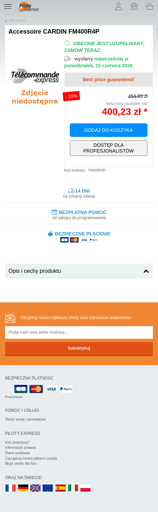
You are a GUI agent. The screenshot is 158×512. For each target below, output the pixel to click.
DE (23, 488)
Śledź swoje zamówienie (25, 419)
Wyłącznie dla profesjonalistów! (108, 148)
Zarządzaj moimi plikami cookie (31, 458)
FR (10, 488)
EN (48, 488)
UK (35, 488)
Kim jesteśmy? (17, 442)
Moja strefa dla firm (21, 463)
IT (73, 488)
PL (85, 488)
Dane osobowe (17, 453)
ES (60, 488)
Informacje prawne (20, 447)
